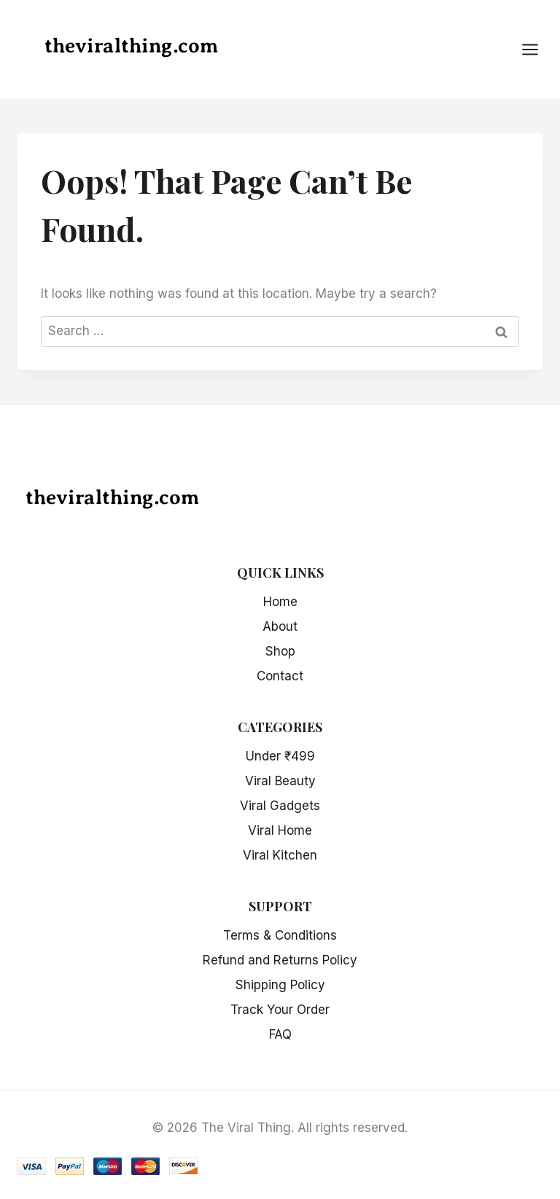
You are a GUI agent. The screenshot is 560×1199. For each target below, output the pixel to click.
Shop (280, 651)
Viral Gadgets (280, 805)
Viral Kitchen (280, 855)
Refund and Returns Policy (280, 960)
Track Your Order (280, 1009)
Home (280, 601)
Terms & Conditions (280, 935)
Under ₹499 (280, 756)
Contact (280, 676)
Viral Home (280, 830)
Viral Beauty (280, 781)
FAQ (280, 1034)
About (280, 626)
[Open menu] (537, 49)
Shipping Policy (280, 985)
